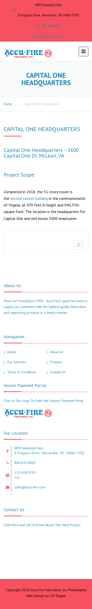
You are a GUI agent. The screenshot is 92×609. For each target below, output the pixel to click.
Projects (56, 362)
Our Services (16, 362)
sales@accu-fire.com (51, 36)
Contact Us (58, 372)
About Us (56, 352)
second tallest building (29, 198)
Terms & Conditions (21, 372)
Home (8, 104)
